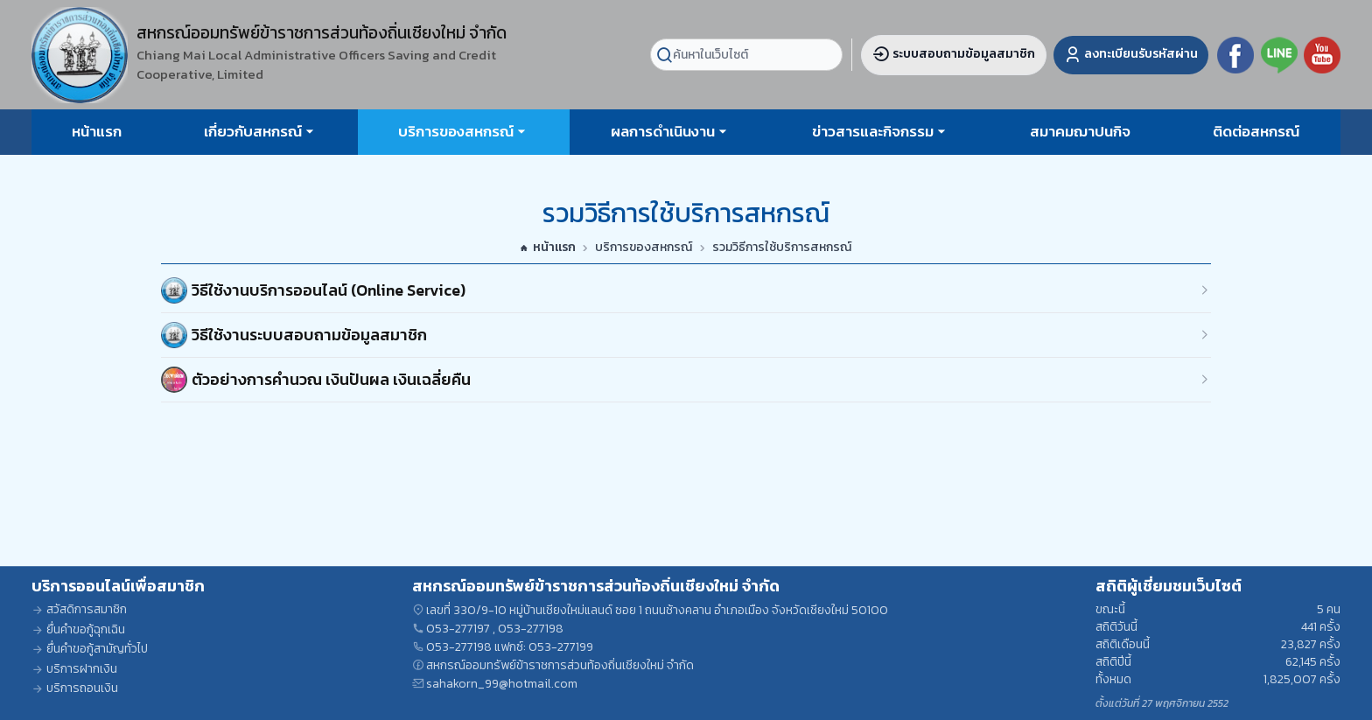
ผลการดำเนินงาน (663, 131)
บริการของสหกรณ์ (456, 131)
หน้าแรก (97, 131)
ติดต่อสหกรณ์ (1256, 131)
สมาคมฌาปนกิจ (1080, 131)
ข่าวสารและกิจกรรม (873, 131)
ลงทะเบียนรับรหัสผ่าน (1131, 54)
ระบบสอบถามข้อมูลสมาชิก (953, 54)
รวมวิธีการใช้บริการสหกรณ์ (781, 247)
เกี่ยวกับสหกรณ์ (253, 131)
